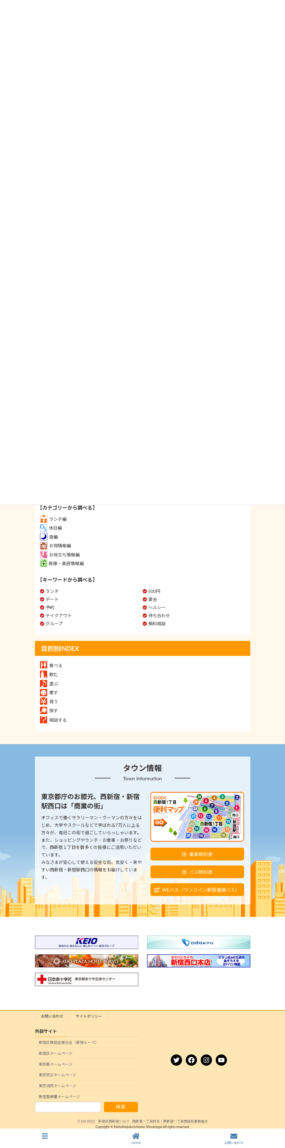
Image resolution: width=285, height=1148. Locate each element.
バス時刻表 (201, 872)
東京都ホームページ (55, 1064)
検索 (121, 1106)
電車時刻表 (201, 854)
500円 (154, 591)
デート (52, 599)
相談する (53, 720)
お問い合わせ (52, 1016)
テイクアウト (59, 615)
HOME (136, 1139)
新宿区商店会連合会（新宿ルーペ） (69, 1042)
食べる (51, 665)
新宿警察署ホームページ (59, 1096)
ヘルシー (157, 607)
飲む (49, 674)
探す (49, 710)
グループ (54, 623)
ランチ (52, 591)
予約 (50, 607)
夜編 (49, 537)
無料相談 (157, 623)
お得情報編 (55, 545)
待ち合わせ (159, 615)
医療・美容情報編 (62, 563)
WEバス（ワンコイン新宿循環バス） (200, 890)
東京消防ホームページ (57, 1085)
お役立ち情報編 (60, 554)
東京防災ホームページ (57, 1075)
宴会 (152, 599)
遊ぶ (49, 683)
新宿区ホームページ (55, 1053)
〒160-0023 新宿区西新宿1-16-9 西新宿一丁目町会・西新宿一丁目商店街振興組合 (142, 1121)
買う (49, 701)
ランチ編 (53, 519)
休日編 (51, 527)
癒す (49, 692)
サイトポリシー (89, 1016)
